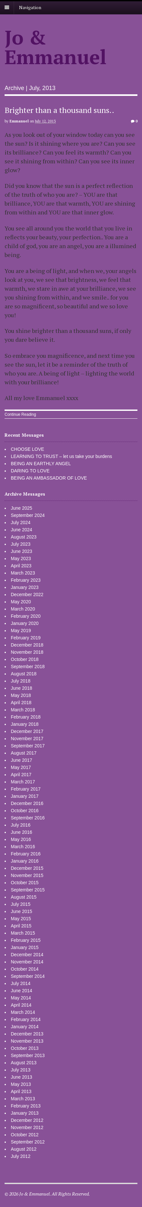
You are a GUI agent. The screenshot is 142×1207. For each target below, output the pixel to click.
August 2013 (24, 1062)
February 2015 (26, 940)
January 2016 (25, 861)
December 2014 (27, 954)
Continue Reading (20, 414)
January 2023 (25, 587)
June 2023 (21, 551)
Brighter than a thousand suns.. (59, 110)
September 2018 (28, 666)
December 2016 (27, 803)
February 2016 (26, 853)
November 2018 (27, 652)
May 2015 (21, 918)
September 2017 (28, 745)
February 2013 (26, 1105)
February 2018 (26, 717)
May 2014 (21, 997)
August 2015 (24, 897)
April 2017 (21, 774)
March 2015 (23, 933)
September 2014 (28, 976)
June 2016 (21, 832)
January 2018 (25, 724)
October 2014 (25, 969)
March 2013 (23, 1098)
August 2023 (24, 536)
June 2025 (21, 508)
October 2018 (25, 659)
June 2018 (21, 688)
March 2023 (23, 573)
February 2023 (26, 580)
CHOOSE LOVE (27, 449)
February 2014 (26, 1019)
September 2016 (28, 817)
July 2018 (20, 681)
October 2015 (25, 882)
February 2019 (26, 637)
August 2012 (24, 1149)
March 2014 (23, 1012)
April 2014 (21, 1005)
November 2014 (27, 961)
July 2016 (20, 825)
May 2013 (21, 1084)
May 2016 (21, 839)
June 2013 (21, 1077)
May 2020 (21, 601)
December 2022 (27, 594)
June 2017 (21, 760)
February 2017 (26, 789)
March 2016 (23, 846)
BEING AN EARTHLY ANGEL (41, 463)
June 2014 (21, 990)
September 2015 (28, 889)
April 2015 (21, 925)
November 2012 (27, 1127)
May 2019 (21, 630)
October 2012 (25, 1134)
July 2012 (20, 1156)
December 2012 (27, 1120)
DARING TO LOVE (30, 470)
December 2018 (27, 645)
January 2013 (25, 1113)
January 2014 (25, 1026)
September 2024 (28, 515)
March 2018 (23, 709)
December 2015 (27, 868)
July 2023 (20, 544)
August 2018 (24, 673)
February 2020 (26, 616)
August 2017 (24, 753)
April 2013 (21, 1091)
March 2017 (23, 781)
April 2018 (21, 702)
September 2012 (28, 1141)
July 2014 (20, 983)
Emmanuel (19, 121)
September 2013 (28, 1055)
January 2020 (25, 623)
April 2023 (21, 565)
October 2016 (25, 810)
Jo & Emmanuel (56, 47)
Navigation (30, 7)
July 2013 (20, 1069)
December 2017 (27, 731)
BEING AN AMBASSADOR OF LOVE (49, 478)
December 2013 (27, 1033)
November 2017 (27, 738)
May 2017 (21, 767)
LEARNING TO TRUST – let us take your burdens (61, 456)
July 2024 (20, 522)
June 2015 (21, 911)
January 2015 (25, 947)
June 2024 (21, 529)
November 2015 (27, 875)
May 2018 (21, 695)
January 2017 (25, 796)
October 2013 (25, 1048)
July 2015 (20, 904)
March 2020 (23, 609)
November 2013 (27, 1041)
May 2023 (21, 558)
